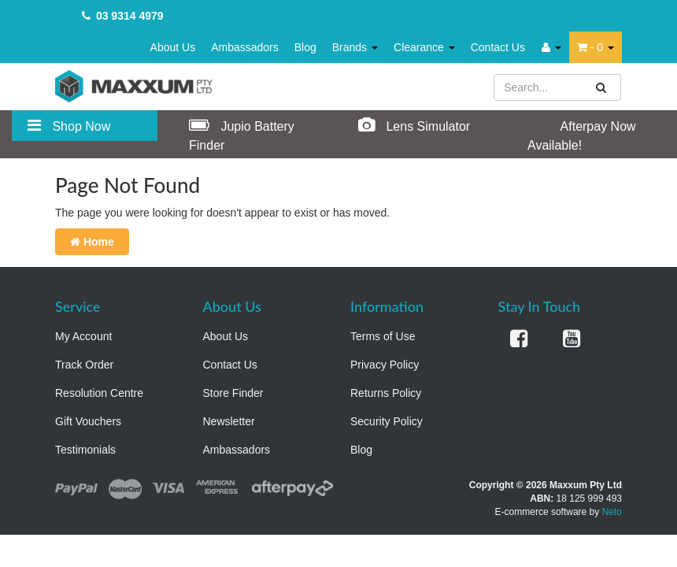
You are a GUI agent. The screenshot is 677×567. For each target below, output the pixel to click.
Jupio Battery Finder (241, 134)
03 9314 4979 (130, 15)
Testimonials (85, 449)
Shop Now (69, 125)
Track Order (84, 364)
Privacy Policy (384, 364)
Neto (612, 511)
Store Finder (233, 393)
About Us (173, 47)
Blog (305, 47)
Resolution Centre (99, 393)
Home (92, 241)
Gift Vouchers (88, 421)
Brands (355, 47)
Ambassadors (245, 47)
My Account (83, 336)
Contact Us (498, 47)
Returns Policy (385, 393)
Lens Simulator (414, 125)
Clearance (424, 47)
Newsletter (229, 421)
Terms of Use (382, 336)
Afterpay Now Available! (581, 134)
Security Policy (386, 421)
